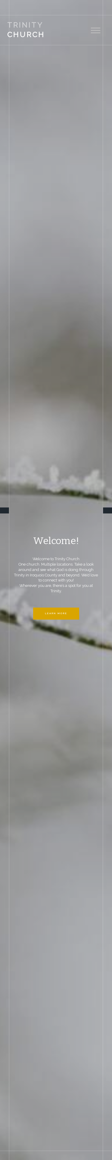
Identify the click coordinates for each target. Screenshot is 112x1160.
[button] (15, 580)
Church (26, 30)
